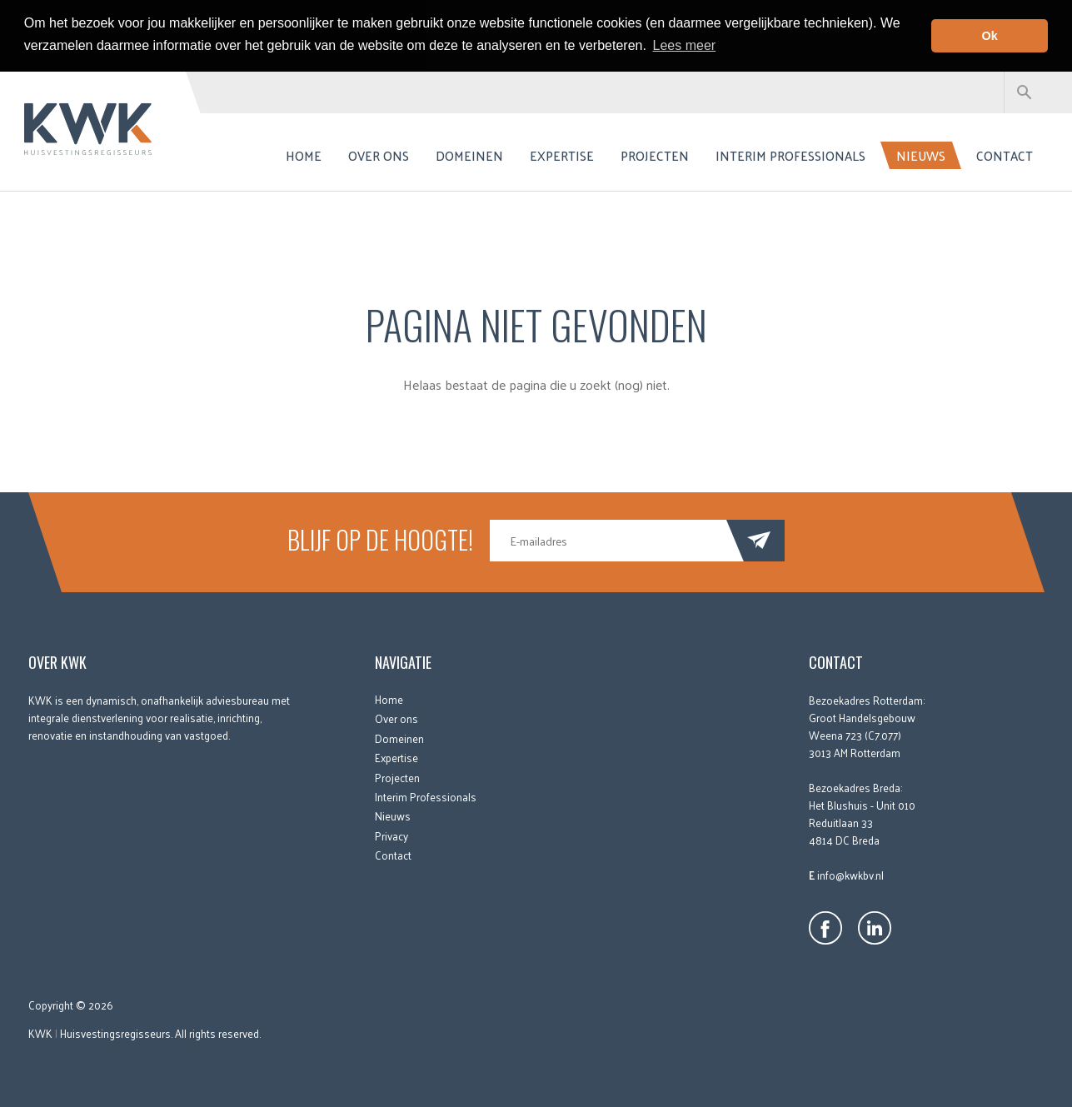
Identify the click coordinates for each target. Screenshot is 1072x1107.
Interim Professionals (790, 154)
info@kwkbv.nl (850, 874)
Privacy (391, 835)
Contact (1004, 154)
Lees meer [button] (684, 45)
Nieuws (920, 154)
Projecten (655, 154)
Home (304, 154)
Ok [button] (990, 35)
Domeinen (469, 154)
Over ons (378, 154)
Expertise (562, 154)
